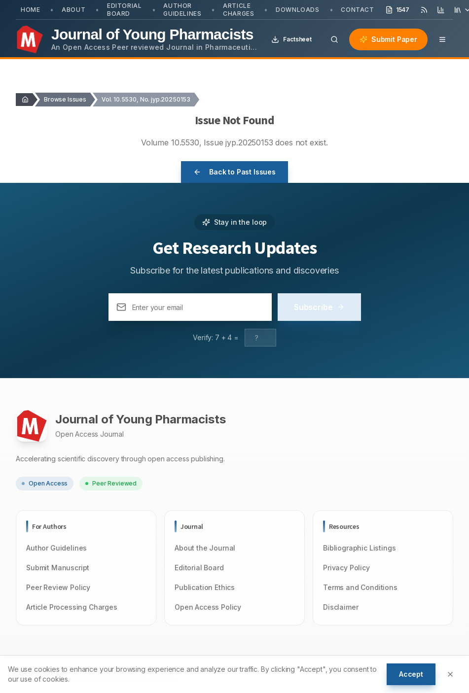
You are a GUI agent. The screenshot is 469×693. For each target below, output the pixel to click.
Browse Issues (65, 99)
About (73, 9)
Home (30, 9)
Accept (411, 674)
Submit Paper (388, 39)
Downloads (297, 9)
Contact (357, 9)
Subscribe (319, 307)
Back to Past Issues (234, 172)
